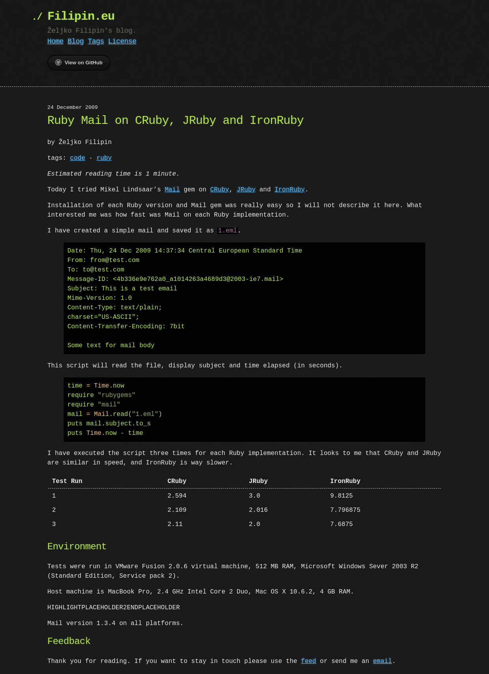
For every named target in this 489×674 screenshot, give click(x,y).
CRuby (219, 189)
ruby (104, 158)
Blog (75, 41)
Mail (172, 189)
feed (308, 661)
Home (55, 41)
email (382, 661)
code (77, 158)
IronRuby (289, 189)
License (122, 41)
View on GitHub (79, 62)
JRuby (246, 189)
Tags (96, 41)
